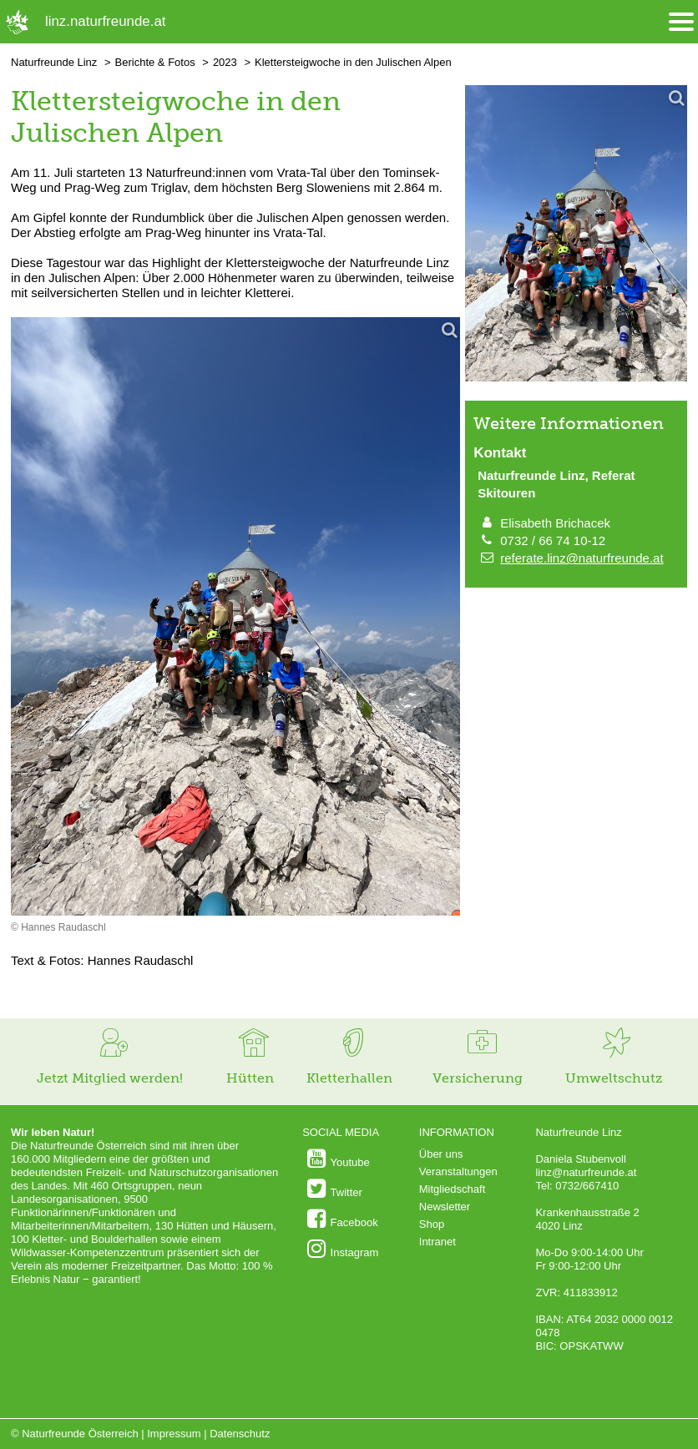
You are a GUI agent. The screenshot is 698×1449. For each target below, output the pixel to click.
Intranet (437, 1241)
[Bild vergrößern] (235, 617)
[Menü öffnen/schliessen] (681, 22)
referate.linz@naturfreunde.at (581, 558)
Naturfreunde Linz (54, 62)
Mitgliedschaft (452, 1189)
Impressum (173, 1433)
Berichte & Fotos (155, 62)
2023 (225, 62)
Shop (431, 1224)
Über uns (441, 1154)
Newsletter (444, 1206)
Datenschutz (240, 1433)
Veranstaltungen (458, 1171)
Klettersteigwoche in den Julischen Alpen (353, 62)
